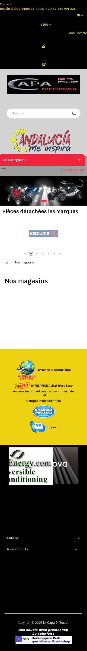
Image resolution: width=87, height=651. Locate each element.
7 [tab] (61, 254)
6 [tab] (55, 254)
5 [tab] (49, 254)
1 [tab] (26, 254)
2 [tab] (32, 254)
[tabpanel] (43, 233)
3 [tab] (38, 254)
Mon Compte (77, 33)
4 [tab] (43, 254)
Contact (5, 4)
